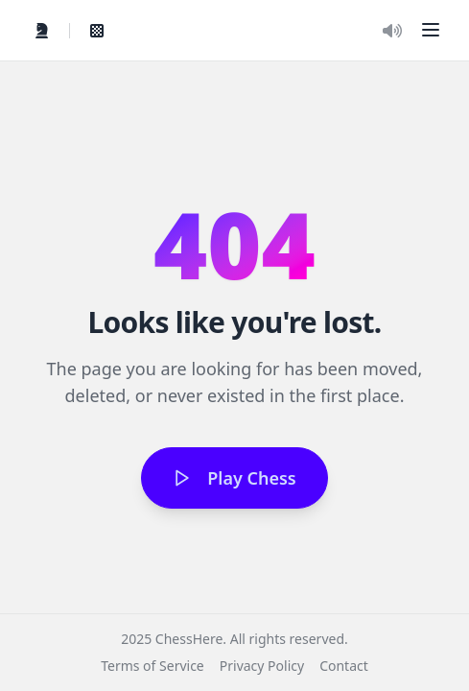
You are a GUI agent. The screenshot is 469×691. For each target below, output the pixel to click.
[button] (430, 29)
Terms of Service (152, 665)
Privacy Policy (262, 665)
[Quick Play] (42, 30)
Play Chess (234, 477)
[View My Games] (97, 30)
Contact (343, 665)
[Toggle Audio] (392, 30)
